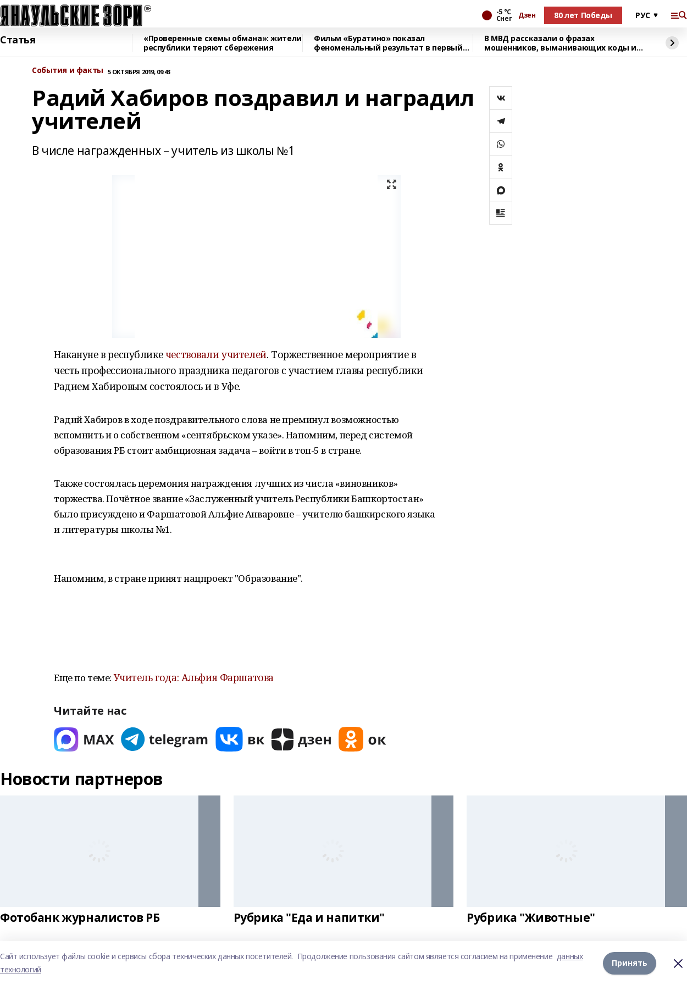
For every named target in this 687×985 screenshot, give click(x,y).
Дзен (526, 15)
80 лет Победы (583, 15)
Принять (629, 963)
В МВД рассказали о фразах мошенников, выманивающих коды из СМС (562, 43)
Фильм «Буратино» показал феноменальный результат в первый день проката (388, 43)
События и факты (67, 70)
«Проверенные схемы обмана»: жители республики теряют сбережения (222, 43)
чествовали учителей (216, 354)
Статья (17, 40)
